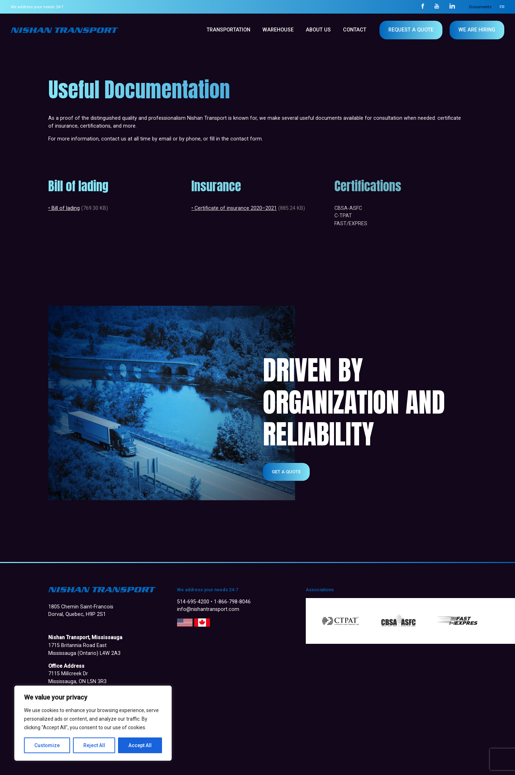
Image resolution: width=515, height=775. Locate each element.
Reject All (94, 745)
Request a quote (410, 30)
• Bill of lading (64, 208)
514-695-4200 (193, 602)
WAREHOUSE (278, 30)
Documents (480, 6)
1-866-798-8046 (232, 602)
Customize (47, 745)
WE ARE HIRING (476, 30)
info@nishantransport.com (208, 609)
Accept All (140, 745)
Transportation (228, 30)
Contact (354, 30)
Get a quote (286, 471)
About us (318, 30)
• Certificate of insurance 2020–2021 (234, 208)
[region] (93, 723)
